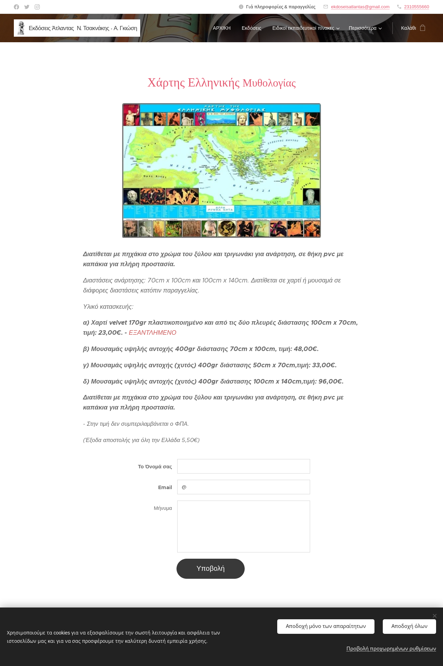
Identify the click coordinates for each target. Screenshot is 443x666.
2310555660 (416, 6)
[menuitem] (223, 28)
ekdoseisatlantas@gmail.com (360, 6)
